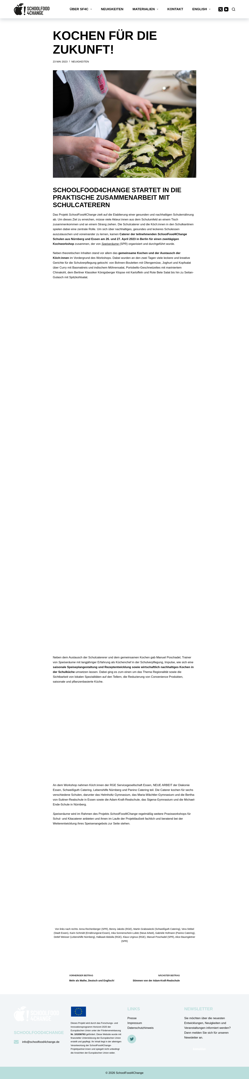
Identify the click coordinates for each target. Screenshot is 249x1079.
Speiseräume (111, 244)
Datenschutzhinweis (140, 1028)
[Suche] (233, 9)
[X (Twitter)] (220, 9)
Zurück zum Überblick (76, 952)
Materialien (146, 9)
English (202, 9)
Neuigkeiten (112, 9)
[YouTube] (226, 9)
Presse (132, 1018)
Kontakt (175, 9)
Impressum (134, 1023)
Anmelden (199, 1049)
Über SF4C (81, 9)
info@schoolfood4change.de (40, 1042)
